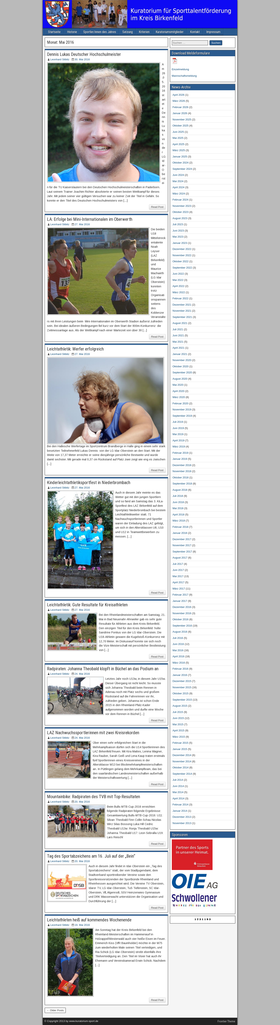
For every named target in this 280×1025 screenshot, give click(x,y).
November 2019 (182, 409)
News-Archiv (181, 87)
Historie (72, 32)
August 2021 (180, 323)
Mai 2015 (178, 724)
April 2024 (179, 187)
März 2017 (179, 588)
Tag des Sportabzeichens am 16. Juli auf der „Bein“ (91, 856)
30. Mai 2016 (82, 59)
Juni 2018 (178, 502)
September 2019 (182, 415)
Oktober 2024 (181, 162)
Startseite (54, 32)
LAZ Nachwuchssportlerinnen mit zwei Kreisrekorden (93, 732)
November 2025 (182, 119)
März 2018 (179, 520)
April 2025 (179, 144)
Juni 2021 (178, 335)
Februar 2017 (180, 594)
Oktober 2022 (181, 261)
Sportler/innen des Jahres (99, 32)
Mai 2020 (178, 384)
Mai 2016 (178, 650)
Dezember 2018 (182, 465)
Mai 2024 (178, 181)
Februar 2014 (180, 804)
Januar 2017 (180, 600)
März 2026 (179, 100)
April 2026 (179, 94)
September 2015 (182, 699)
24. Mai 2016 (82, 673)
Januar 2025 (180, 156)
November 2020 (182, 360)
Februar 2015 (180, 742)
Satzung (127, 32)
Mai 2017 (178, 576)
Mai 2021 (178, 341)
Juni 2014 (178, 786)
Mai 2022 (178, 279)
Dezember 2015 (182, 681)
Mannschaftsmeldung (184, 75)
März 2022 (179, 292)
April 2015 (179, 730)
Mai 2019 (178, 434)
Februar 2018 (180, 526)
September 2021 (182, 317)
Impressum (213, 32)
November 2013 (182, 823)
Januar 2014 (180, 810)
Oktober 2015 (181, 693)
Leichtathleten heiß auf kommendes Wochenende (89, 919)
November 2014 (182, 761)
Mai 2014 (178, 792)
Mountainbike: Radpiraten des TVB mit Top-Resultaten (93, 796)
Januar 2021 (180, 354)
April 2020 (179, 391)
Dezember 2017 (182, 539)
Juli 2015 (178, 712)
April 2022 (179, 286)
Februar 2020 (180, 403)
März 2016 (179, 662)
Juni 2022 (178, 273)
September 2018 (182, 483)
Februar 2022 (180, 298)
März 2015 (179, 736)
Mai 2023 (178, 236)
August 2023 (180, 218)
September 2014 (182, 773)
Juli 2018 (178, 495)
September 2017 (182, 551)
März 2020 (179, 397)
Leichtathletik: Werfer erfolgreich (75, 349)
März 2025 (179, 150)
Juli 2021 (178, 329)
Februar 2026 (180, 107)
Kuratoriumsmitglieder (170, 32)
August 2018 (180, 489)
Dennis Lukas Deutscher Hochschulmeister (84, 54)
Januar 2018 (180, 532)
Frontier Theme (226, 1021)
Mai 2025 (178, 137)
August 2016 (180, 631)
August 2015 (180, 705)
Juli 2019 (178, 421)
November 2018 (182, 471)
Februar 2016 (180, 668)
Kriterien (144, 32)
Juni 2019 (178, 428)
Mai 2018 (178, 508)
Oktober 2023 (181, 211)
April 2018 (179, 514)
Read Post (157, 206)
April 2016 (179, 656)
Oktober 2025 (181, 125)
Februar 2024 (180, 199)
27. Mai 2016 (82, 224)
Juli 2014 (178, 779)
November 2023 (182, 205)
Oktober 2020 (181, 366)
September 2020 (182, 372)
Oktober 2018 (181, 477)
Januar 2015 (180, 749)
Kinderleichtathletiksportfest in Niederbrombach (88, 482)
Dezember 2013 (182, 816)
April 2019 (179, 440)
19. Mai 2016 (82, 924)
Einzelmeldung (180, 69)
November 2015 (182, 687)
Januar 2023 (180, 242)
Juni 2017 (178, 569)
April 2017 (179, 582)
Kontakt (195, 32)
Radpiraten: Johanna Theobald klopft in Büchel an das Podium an (102, 668)
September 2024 (182, 168)
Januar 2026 (180, 113)
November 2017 (182, 545)
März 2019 (179, 446)
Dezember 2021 (182, 304)
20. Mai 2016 (82, 801)
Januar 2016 (180, 675)
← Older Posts (55, 1010)
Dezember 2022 (182, 249)
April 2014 (179, 798)
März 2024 (179, 193)
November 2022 (182, 255)
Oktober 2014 (181, 767)
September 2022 (182, 267)
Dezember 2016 (182, 607)
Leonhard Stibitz (59, 59)
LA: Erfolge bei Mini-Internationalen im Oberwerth (89, 219)
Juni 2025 (178, 131)
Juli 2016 (178, 637)
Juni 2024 (178, 174)
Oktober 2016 (181, 619)
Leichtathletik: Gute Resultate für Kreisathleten (87, 604)
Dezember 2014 (182, 755)
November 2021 (182, 310)
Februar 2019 (180, 452)
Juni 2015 (178, 718)
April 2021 (179, 347)
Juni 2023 (178, 230)
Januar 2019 (180, 458)
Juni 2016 (178, 644)
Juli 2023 (178, 224)
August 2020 (180, 378)
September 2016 (182, 625)
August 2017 (180, 557)
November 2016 (182, 613)
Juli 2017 (178, 563)
